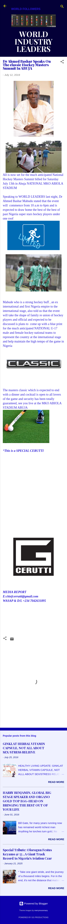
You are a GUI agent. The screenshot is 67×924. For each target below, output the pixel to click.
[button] (62, 62)
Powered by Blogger (33, 903)
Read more (56, 781)
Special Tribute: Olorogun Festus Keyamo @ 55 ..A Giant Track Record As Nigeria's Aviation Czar (27, 854)
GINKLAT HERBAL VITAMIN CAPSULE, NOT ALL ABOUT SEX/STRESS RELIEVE (24, 748)
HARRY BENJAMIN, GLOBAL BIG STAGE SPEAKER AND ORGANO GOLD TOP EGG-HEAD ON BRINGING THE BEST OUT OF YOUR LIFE (27, 801)
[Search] (62, 7)
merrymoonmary (41, 910)
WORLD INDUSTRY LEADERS (34, 41)
